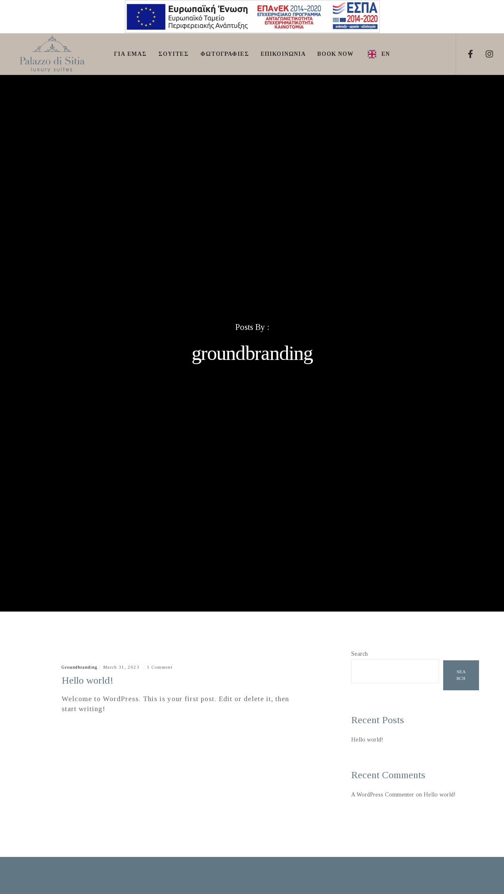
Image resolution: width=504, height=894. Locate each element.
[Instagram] (484, 54)
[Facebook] (465, 54)
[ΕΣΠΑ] (252, 33)
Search (359, 654)
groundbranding (79, 666)
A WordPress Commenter (382, 795)
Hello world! (367, 740)
